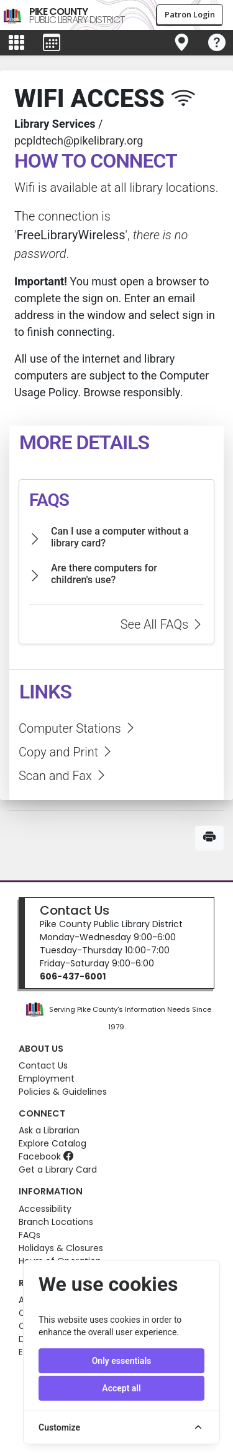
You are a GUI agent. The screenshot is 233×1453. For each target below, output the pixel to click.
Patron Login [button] (190, 14)
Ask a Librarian (49, 1130)
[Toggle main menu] (16, 43)
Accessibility (45, 1209)
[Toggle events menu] (51, 43)
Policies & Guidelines (63, 1091)
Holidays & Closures (61, 1248)
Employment (47, 1078)
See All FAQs (162, 624)
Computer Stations (78, 728)
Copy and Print (66, 752)
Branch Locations (56, 1222)
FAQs (29, 1235)
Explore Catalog (52, 1143)
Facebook (46, 1156)
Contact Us (74, 910)
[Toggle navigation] (181, 43)
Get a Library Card (58, 1169)
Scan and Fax (63, 775)
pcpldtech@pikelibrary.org (78, 140)
